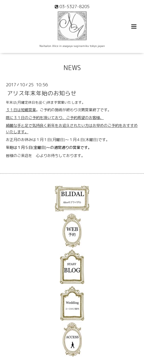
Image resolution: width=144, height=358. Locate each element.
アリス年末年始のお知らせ (41, 93)
